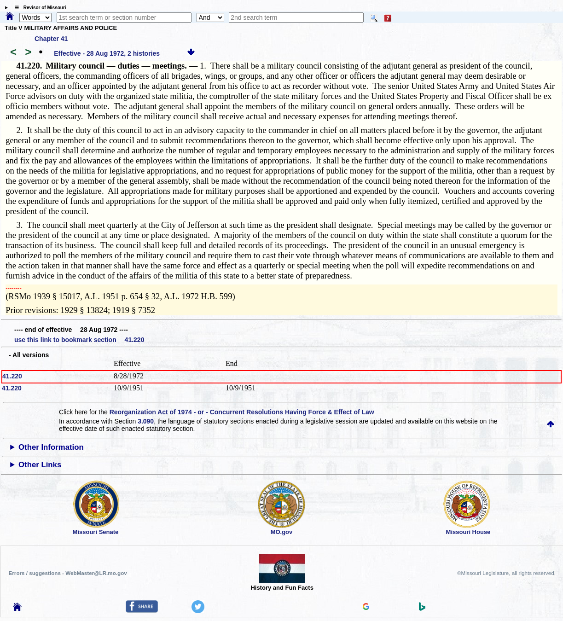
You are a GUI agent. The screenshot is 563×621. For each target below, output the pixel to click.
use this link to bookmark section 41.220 (79, 339)
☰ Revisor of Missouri (38, 7)
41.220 (12, 376)
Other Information (51, 447)
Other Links (39, 464)
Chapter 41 (51, 38)
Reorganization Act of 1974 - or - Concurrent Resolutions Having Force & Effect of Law (242, 412)
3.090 (146, 421)
